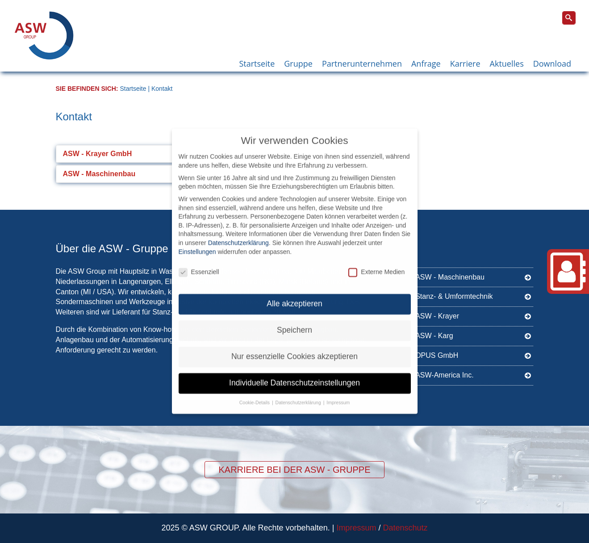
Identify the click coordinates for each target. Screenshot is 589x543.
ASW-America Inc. (473, 374)
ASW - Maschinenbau (473, 276)
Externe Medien (376, 264)
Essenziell (199, 264)
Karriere (465, 63)
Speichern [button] (294, 322)
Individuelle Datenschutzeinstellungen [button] (294, 375)
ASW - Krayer (473, 315)
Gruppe (298, 63)
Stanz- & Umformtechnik (473, 296)
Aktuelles (507, 63)
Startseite (257, 63)
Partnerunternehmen (362, 63)
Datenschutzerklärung (238, 235)
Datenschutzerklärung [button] (299, 395)
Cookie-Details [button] (255, 395)
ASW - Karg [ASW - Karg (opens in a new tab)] (473, 335)
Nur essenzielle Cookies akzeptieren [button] (294, 348)
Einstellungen (197, 243)
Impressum (356, 527)
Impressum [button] (338, 395)
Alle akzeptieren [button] (294, 296)
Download (552, 63)
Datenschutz (405, 527)
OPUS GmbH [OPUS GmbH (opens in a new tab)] (473, 355)
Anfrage (426, 63)
